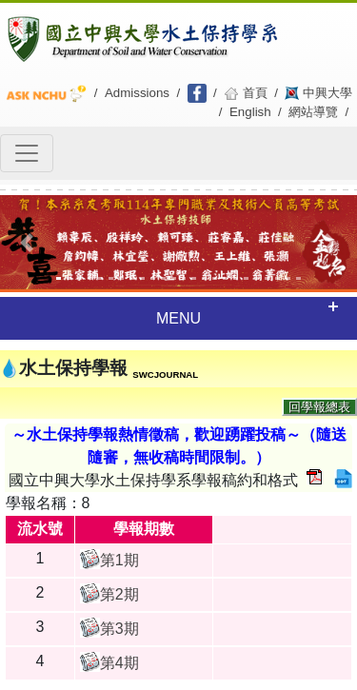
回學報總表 (319, 407)
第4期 (119, 663)
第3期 (119, 629)
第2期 (119, 594)
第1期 (119, 560)
